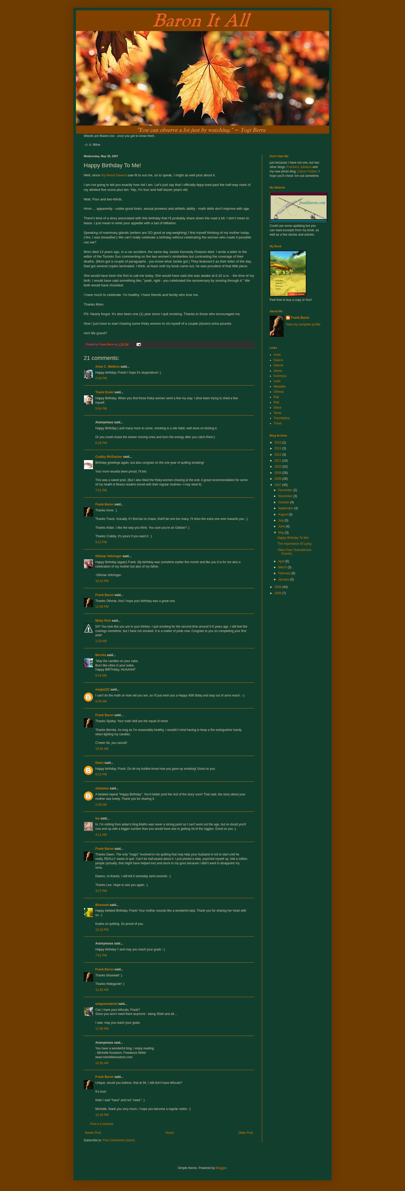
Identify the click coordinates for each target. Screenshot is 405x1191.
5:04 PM (101, 408)
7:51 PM (101, 490)
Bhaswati (102, 905)
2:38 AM (101, 805)
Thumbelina (282, 418)
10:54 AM (101, 749)
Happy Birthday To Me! (293, 538)
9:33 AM (101, 701)
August (283, 514)
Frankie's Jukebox (299, 167)
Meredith (280, 386)
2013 (278, 448)
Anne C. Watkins (107, 366)
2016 (278, 442)
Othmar (279, 392)
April (281, 561)
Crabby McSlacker (108, 457)
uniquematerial (106, 1004)
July (281, 520)
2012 (278, 454)
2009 (278, 473)
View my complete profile (303, 324)
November (285, 496)
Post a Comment (101, 1124)
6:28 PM (101, 443)
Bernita (100, 655)
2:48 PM (101, 378)
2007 (278, 485)
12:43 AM (101, 990)
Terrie (277, 413)
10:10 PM (101, 581)
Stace (278, 407)
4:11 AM (101, 835)
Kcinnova (280, 376)
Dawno (278, 360)
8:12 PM (101, 542)
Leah (277, 381)
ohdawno (102, 788)
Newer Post (93, 1133)
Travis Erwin (104, 392)
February (284, 573)
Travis (278, 423)
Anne (277, 355)
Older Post (245, 1133)
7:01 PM (101, 955)
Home (170, 1133)
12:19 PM (101, 1115)
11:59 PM (101, 1028)
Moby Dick (103, 620)
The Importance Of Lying (294, 544)
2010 (278, 466)
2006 (278, 587)
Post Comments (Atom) (119, 1140)
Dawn (99, 763)
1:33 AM (101, 641)
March (283, 567)
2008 (278, 479)
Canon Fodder (307, 171)
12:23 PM (101, 930)
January (284, 579)
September (286, 508)
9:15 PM (101, 774)
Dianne (278, 365)
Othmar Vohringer (108, 556)
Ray (276, 397)
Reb (276, 402)
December (285, 490)
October (284, 502)
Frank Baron (104, 504)
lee (97, 818)
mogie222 (102, 689)
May (281, 532)
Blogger (221, 1168)
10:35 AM (101, 1063)
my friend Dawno (114, 175)
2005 (278, 593)
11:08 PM (101, 606)
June (282, 526)
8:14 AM (101, 675)
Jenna (278, 371)
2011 (278, 460)
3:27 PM (101, 891)
